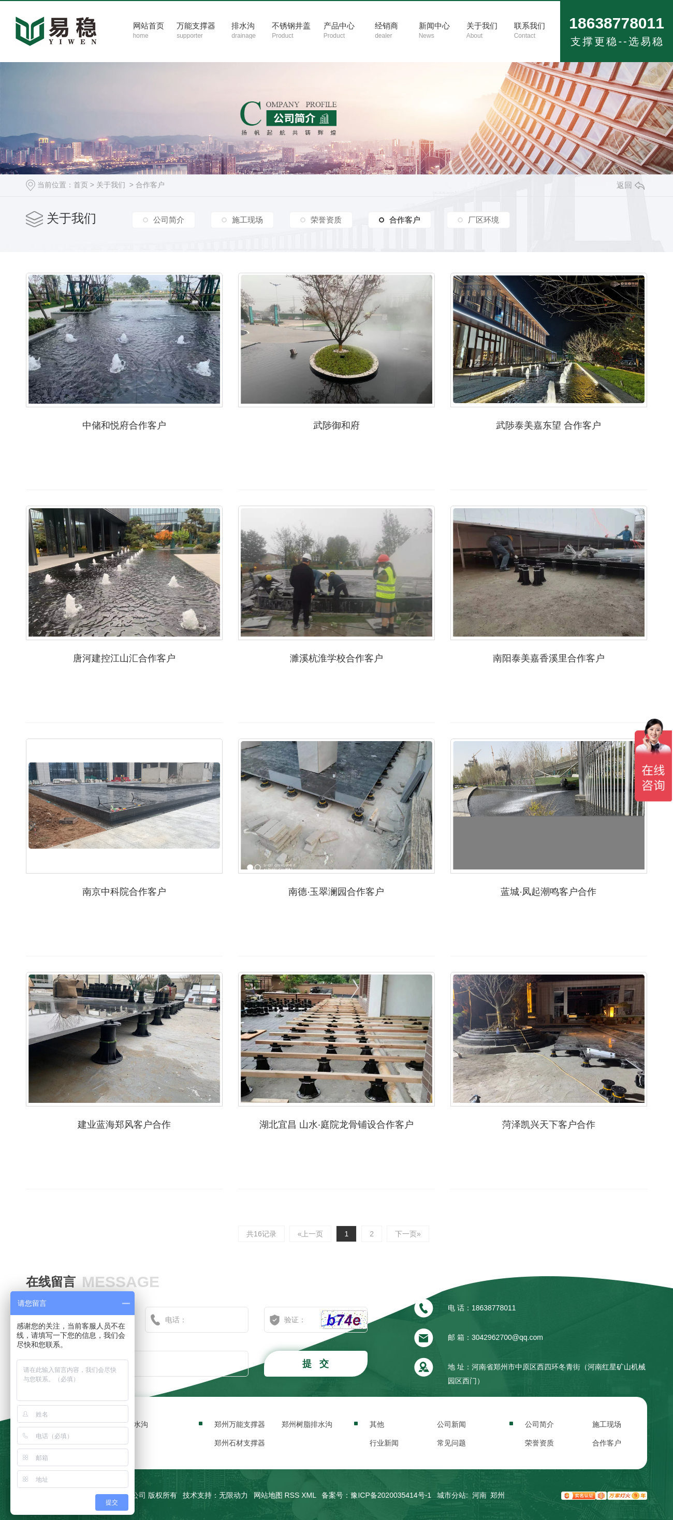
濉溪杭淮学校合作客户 (336, 658)
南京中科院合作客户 (124, 892)
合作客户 (150, 185)
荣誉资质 (326, 219)
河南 (479, 1495)
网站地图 (268, 1495)
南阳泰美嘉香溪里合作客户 (549, 658)
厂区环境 (483, 219)
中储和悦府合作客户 (124, 425)
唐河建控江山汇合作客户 (124, 658)
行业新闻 (384, 1443)
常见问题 (451, 1443)
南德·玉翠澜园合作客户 (336, 892)
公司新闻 (451, 1424)
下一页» (408, 1234)
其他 (377, 1424)
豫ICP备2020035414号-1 (390, 1495)
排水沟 (137, 1424)
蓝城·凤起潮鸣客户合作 (548, 892)
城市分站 (451, 1495)
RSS (292, 1495)
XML (308, 1495)
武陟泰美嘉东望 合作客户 (548, 425)
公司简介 (168, 219)
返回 (631, 185)
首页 (81, 185)
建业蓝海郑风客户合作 (124, 1124)
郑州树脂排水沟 (307, 1424)
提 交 (316, 1364)
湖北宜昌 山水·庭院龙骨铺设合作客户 (336, 1124)
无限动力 (233, 1495)
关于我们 (110, 185)
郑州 (497, 1495)
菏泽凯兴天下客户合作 (548, 1124)
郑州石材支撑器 (239, 1443)
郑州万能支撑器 (239, 1424)
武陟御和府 (336, 425)
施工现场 (247, 219)
